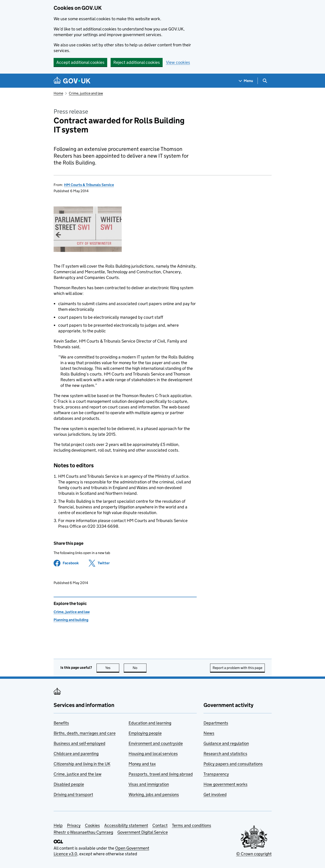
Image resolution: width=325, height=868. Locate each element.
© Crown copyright (254, 853)
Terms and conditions (191, 825)
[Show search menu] (265, 81)
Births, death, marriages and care (85, 733)
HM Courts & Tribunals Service (89, 185)
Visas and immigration (149, 784)
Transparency (216, 774)
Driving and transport (73, 794)
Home (58, 93)
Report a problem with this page (237, 668)
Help (58, 825)
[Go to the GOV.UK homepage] (72, 81)
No (139, 668)
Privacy (74, 825)
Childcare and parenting (76, 753)
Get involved (215, 794)
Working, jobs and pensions (154, 794)
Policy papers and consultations (233, 763)
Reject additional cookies (136, 62)
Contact (160, 825)
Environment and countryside (156, 743)
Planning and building (71, 620)
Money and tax (142, 763)
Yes (112, 668)
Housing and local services (153, 753)
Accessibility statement (126, 825)
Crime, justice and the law (78, 774)
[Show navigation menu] (246, 81)
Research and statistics (225, 753)
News (208, 733)
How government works (225, 784)
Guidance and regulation (226, 743)
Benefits (61, 723)
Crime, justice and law (86, 93)
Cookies (92, 825)
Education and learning (150, 723)
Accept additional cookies (80, 62)
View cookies (178, 62)
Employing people (145, 733)
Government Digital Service (142, 832)
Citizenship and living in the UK (82, 763)
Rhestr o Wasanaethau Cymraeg (83, 832)
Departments (215, 723)
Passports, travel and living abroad (161, 774)
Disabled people (69, 784)
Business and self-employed (79, 743)
